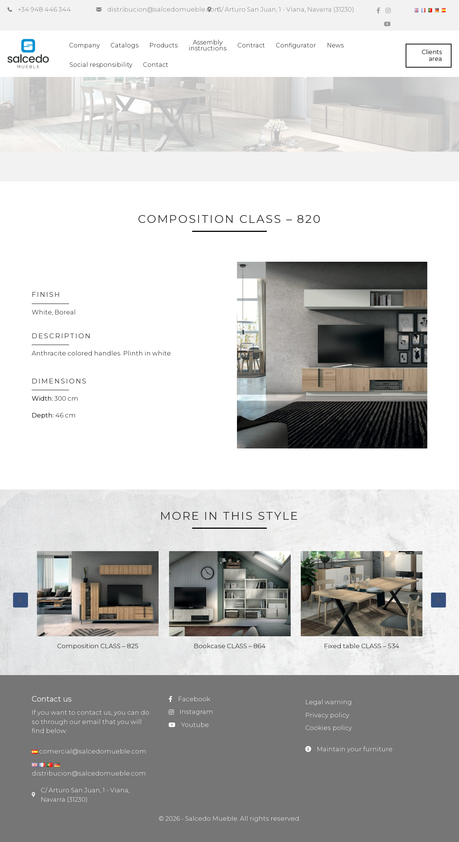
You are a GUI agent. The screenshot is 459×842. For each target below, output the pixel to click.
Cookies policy (328, 727)
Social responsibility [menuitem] (100, 64)
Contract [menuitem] (251, 45)
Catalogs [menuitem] (124, 45)
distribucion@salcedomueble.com (89, 773)
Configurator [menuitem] (296, 45)
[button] (247, 349)
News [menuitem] (335, 45)
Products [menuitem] (163, 45)
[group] (98, 603)
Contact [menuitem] (155, 64)
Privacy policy (327, 715)
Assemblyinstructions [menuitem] (207, 45)
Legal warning (328, 702)
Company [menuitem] (84, 45)
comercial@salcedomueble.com (92, 751)
